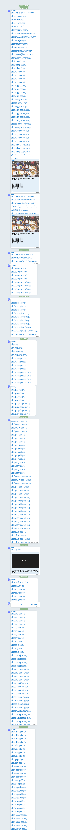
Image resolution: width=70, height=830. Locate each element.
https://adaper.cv (14, 445)
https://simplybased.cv (16, 466)
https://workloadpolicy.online (17, 629)
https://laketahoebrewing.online (17, 626)
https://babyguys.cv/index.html (17, 813)
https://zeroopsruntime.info (17, 580)
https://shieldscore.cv (15, 613)
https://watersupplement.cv (17, 487)
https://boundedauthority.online (17, 630)
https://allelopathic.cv (15, 494)
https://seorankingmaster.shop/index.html (20, 393)
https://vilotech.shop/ (15, 379)
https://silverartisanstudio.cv (17, 545)
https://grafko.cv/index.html (17, 731)
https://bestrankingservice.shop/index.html (20, 315)
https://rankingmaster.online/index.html (19, 357)
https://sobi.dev (14, 243)
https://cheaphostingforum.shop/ (18, 376)
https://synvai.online (15, 570)
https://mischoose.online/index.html (18, 696)
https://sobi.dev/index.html (16, 250)
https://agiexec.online (15, 602)
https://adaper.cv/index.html (17, 728)
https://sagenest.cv (15, 559)
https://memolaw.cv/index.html (17, 814)
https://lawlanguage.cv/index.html (18, 822)
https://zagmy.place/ (15, 331)
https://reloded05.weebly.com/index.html (19, 33)
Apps (53, 27)
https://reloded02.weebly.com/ (17, 14)
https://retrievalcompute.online (17, 604)
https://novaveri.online (16, 563)
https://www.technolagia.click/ (17, 232)
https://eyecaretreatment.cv (17, 476)
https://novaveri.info (15, 560)
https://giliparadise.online (16, 422)
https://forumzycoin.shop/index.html (19, 390)
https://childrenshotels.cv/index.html (19, 820)
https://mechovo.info (15, 571)
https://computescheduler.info (17, 584)
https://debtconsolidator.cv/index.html (19, 782)
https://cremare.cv (15, 442)
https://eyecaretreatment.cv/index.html (19, 775)
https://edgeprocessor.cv (16, 431)
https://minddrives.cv (15, 519)
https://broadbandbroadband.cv (18, 484)
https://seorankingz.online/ (48, 15)
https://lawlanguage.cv (16, 498)
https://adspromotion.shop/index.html (19, 400)
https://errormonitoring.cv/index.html (19, 741)
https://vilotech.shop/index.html (18, 395)
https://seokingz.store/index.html (18, 361)
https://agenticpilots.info (16, 418)
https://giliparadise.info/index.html (18, 690)
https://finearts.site (15, 97)
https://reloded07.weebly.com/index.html (19, 35)
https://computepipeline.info (17, 578)
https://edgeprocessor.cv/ (16, 658)
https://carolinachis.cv (15, 536)
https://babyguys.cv (15, 488)
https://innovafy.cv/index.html (17, 772)
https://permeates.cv (15, 434)
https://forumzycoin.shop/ (16, 375)
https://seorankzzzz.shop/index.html (19, 311)
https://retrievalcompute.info (17, 599)
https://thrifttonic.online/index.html (18, 686)
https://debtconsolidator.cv (16, 483)
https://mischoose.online (16, 425)
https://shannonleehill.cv (16, 549)
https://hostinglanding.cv (16, 552)
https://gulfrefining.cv (15, 470)
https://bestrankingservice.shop (17, 301)
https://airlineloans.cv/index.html (18, 729)
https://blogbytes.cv (15, 556)
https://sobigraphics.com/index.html (18, 338)
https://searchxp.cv (15, 448)
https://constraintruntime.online (17, 595)
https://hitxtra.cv (14, 515)
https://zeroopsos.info (15, 605)
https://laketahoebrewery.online (17, 627)
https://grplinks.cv (15, 514)
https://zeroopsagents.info (16, 608)
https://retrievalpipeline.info (17, 582)
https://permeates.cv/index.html (18, 661)
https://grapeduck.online (16, 623)
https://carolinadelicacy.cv (16, 533)
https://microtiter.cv (15, 453)
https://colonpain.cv (15, 481)
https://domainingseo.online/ (49, 18)
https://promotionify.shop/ (16, 383)
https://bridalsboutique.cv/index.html (19, 727)
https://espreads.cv (15, 500)
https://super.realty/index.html (17, 253)
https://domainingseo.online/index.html (19, 359)
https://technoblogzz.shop (16, 304)
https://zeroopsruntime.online (17, 589)
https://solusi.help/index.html (17, 159)
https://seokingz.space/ (48, 20)
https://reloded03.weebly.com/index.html (19, 30)
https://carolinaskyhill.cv (16, 547)
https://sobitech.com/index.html (18, 339)
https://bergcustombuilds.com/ (17, 209)
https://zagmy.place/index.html (17, 334)
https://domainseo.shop (16, 295)
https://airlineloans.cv (15, 446)
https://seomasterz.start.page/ (17, 337)
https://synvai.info (15, 567)
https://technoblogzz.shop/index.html (19, 318)
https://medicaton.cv (15, 491)
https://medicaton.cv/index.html (18, 815)
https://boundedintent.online (17, 632)
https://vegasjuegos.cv (16, 455)
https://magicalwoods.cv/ (16, 654)
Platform (56, 27)
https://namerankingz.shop (17, 302)
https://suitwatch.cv (15, 479)
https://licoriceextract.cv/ (16, 656)
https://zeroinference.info (16, 606)
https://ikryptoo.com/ (15, 101)
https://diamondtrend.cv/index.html (18, 732)
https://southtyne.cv (15, 469)
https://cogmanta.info (15, 573)
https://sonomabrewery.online (17, 625)
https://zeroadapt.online (16, 622)
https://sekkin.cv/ (14, 332)
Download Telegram (52, 24)
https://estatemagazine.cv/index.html (19, 817)
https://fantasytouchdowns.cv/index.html (20, 777)
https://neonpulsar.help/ (16, 155)
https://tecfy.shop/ (15, 372)
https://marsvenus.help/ (16, 152)
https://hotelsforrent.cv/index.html (18, 743)
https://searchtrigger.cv (16, 518)
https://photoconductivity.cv (17, 504)
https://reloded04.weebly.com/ (17, 17)
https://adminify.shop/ (16, 381)
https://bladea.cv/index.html (17, 770)
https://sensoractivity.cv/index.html (18, 663)
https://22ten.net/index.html (17, 251)
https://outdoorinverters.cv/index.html (19, 739)
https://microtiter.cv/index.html (17, 736)
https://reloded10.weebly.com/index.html (19, 40)
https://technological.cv (16, 427)
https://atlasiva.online (15, 564)
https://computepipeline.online (17, 588)
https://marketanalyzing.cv (16, 473)
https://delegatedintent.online (17, 634)
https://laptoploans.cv (15, 439)
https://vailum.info (15, 566)
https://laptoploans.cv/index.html (18, 700)
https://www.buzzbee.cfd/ (16, 231)
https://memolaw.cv (15, 490)
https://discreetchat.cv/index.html (18, 742)
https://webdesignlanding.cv (17, 523)
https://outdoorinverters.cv (16, 456)
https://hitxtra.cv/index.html (17, 808)
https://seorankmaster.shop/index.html (19, 397)
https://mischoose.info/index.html (18, 694)
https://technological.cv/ (16, 651)
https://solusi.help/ (15, 150)
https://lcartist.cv (14, 528)
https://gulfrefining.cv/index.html (18, 771)
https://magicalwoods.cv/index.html (18, 662)
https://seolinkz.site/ (15, 100)
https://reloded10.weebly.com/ (17, 26)
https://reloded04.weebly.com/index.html (19, 31)
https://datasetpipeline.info (16, 581)
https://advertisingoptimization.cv (18, 463)
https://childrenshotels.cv (16, 495)
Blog (50, 27)
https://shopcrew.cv (15, 554)
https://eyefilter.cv (15, 480)
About (47, 27)
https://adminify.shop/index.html (18, 396)
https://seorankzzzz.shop (16, 296)
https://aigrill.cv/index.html (16, 693)
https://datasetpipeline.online (17, 591)
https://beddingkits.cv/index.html (18, 735)
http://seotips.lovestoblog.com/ (17, 42)
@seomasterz (51, 9)
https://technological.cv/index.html (18, 659)
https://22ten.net (14, 244)
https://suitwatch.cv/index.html (17, 778)
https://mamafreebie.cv (16, 539)
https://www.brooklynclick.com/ (18, 242)
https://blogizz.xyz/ (15, 228)
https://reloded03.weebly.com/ (17, 16)
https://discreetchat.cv (16, 459)
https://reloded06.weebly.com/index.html (19, 34)
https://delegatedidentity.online (17, 615)
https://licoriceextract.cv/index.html (18, 665)
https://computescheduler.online (18, 594)
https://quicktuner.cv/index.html (18, 821)
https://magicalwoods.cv (16, 435)
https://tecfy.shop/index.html (17, 388)
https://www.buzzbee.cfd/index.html (19, 254)
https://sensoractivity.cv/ (16, 655)
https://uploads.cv (15, 508)
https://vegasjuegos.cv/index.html (18, 738)
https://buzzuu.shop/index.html (17, 306)
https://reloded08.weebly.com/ (17, 23)
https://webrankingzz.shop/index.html (19, 313)
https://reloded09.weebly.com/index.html (19, 38)
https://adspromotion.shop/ (17, 385)
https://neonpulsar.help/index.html (18, 165)
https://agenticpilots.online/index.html (19, 689)
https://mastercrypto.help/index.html (19, 164)
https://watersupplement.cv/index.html (19, 811)
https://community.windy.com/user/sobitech (20, 41)
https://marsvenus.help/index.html (18, 162)
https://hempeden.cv (15, 502)
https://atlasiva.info (15, 561)
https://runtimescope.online (17, 636)
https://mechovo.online (16, 574)
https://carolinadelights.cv (16, 535)
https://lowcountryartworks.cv (17, 553)
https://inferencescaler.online (17, 587)
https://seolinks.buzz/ (15, 98)
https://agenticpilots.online (16, 420)
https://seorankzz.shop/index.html (18, 319)
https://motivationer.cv (16, 450)
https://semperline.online (16, 641)
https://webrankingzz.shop (16, 299)
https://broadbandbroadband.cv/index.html (20, 784)
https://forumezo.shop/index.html (18, 389)
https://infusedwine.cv (15, 438)
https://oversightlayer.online (17, 640)
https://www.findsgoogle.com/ (17, 227)
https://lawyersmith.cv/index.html (18, 810)
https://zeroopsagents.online (17, 612)
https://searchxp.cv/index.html (17, 745)
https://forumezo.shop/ (16, 374)
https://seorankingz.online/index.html (19, 356)
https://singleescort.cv (15, 501)
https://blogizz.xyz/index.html (17, 256)
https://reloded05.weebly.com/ (17, 19)
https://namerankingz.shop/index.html (19, 316)
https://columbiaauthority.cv (17, 507)
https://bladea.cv (14, 474)
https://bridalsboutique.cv (16, 443)
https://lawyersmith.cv (16, 486)
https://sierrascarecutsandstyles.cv (18, 543)
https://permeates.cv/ (15, 652)
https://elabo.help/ (15, 147)
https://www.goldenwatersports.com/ (19, 111)
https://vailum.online (15, 568)
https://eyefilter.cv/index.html (17, 779)
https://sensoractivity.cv (16, 428)
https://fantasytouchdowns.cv (17, 477)
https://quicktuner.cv (15, 497)
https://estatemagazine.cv (16, 493)
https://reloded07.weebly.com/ (17, 21)
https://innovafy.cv (15, 472)
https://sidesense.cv (15, 511)
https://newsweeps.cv (15, 538)
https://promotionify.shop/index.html (19, 399)
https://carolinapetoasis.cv (16, 526)
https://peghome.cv (15, 512)
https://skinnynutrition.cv (16, 432)
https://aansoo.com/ (15, 371)
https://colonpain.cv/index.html (17, 781)
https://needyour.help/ (15, 148)
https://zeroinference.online (17, 611)
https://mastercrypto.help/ (16, 154)
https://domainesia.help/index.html (18, 161)
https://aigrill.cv (14, 436)
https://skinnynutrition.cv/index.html (18, 697)
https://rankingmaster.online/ (49, 17)
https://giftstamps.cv (15, 509)
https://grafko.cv (14, 462)
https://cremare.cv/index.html (17, 725)
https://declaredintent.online (17, 633)
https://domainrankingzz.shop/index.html (20, 312)
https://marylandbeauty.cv (16, 505)
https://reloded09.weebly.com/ (17, 24)
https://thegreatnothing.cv (16, 525)
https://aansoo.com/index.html (17, 386)
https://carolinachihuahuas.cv (17, 546)
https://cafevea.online (15, 619)
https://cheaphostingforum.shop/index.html (20, 392)
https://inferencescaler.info (16, 577)
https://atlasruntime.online (16, 618)
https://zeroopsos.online (16, 609)
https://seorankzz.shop (16, 305)
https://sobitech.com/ (15, 330)
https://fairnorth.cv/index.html (17, 724)
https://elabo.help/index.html (17, 157)
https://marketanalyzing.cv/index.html (19, 774)
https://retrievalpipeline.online (17, 592)
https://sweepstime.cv (15, 522)
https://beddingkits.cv (15, 452)
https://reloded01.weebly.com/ (17, 13)
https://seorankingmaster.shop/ (17, 378)
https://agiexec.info (15, 598)
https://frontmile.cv (15, 465)
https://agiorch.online (15, 601)
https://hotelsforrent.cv (16, 460)
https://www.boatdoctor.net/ (17, 129)
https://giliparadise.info (16, 421)
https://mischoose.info (16, 424)
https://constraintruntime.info (17, 585)
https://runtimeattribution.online (18, 639)
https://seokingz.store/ (47, 21)
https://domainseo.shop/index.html (18, 309)
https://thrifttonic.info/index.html (18, 687)
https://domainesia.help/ (16, 151)
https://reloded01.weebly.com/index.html (19, 27)
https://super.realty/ (15, 145)
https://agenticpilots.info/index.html (18, 684)
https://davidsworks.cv (16, 550)
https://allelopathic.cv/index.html (18, 818)
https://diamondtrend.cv (16, 449)
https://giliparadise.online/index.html (19, 691)
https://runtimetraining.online (17, 620)
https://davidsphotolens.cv (16, 532)
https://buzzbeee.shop (16, 294)
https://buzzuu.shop (15, 292)
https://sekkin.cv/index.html (17, 335)
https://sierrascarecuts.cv (16, 542)
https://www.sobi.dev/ (16, 183)
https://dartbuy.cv (15, 557)
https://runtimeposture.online (17, 637)
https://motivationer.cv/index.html (18, 734)
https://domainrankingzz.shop (17, 298)
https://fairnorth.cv (15, 441)
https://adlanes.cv (15, 516)
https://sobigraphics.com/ (16, 328)
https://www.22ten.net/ (16, 200)
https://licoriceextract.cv (16, 429)
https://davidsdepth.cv (16, 529)
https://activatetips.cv (15, 531)
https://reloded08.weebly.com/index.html (19, 37)
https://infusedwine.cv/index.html (18, 698)
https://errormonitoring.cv (16, 457)
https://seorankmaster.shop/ (17, 382)
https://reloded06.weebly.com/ (17, 20)
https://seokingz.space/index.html (18, 360)
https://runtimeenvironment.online (18, 616)
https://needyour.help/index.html (18, 158)
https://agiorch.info (15, 597)
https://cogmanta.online (16, 575)
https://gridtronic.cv (15, 467)
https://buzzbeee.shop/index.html (18, 308)
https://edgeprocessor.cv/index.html (18, 666)
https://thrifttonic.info (15, 415)
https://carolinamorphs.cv (16, 540)
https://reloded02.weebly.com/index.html (19, 28)
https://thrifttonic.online (16, 417)
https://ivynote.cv (14, 521)
